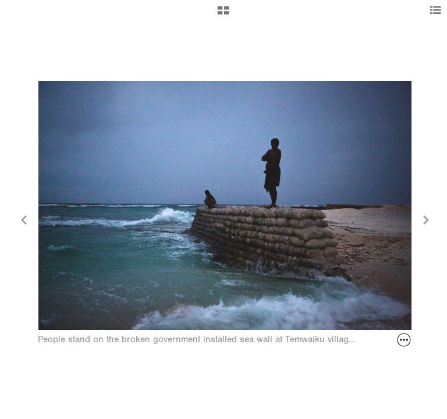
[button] (223, 14)
